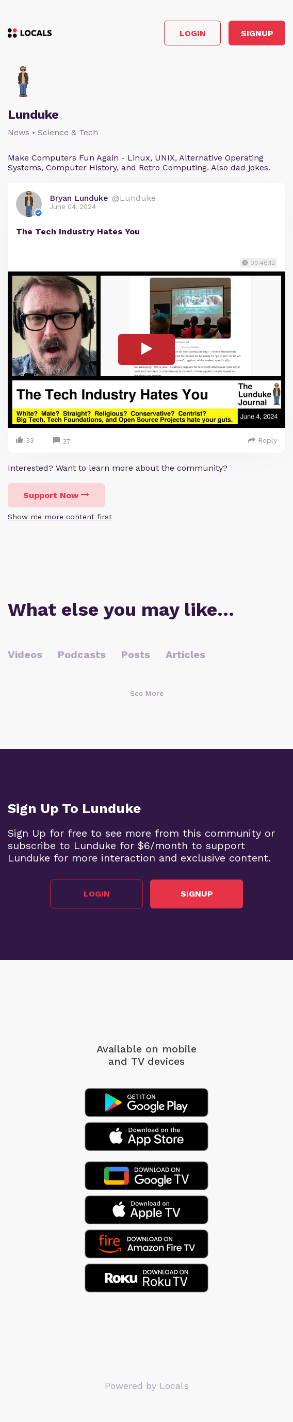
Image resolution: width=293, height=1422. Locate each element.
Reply (262, 440)
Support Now (56, 495)
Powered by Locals (147, 1385)
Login (193, 33)
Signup (257, 33)
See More (147, 693)
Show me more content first (60, 517)
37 (62, 441)
